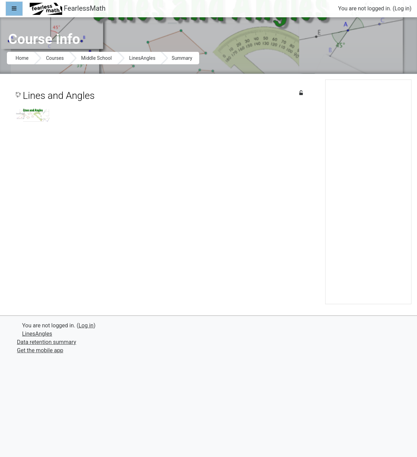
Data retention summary (46, 342)
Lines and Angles (59, 95)
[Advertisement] (368, 194)
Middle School (96, 58)
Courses (55, 58)
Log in (402, 8)
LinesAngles (142, 58)
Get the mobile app (40, 350)
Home (22, 58)
